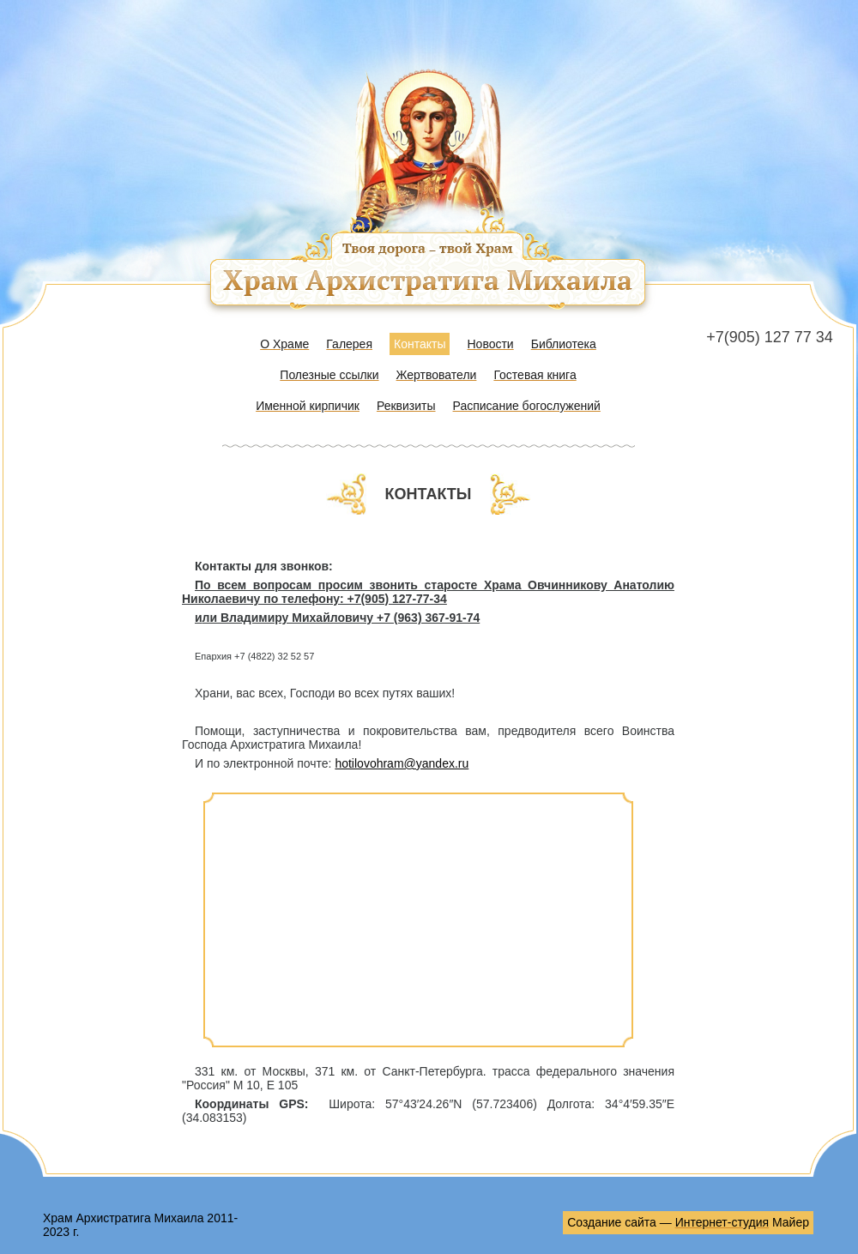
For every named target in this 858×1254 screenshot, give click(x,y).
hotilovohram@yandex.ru (401, 763)
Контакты (419, 344)
